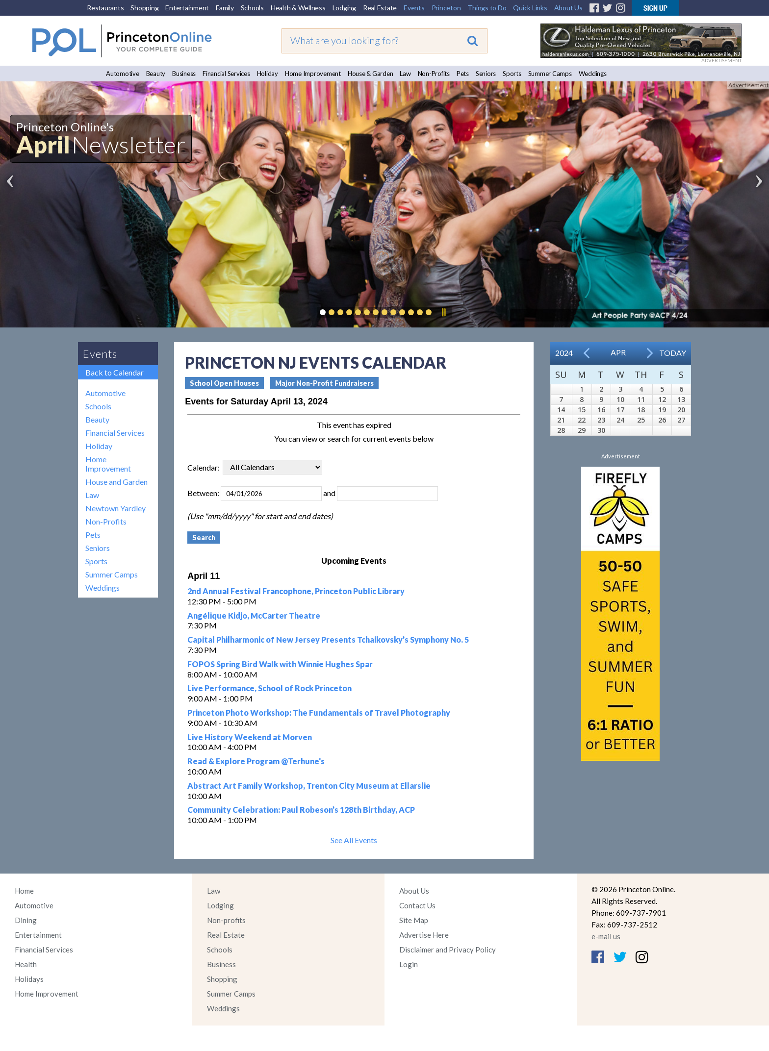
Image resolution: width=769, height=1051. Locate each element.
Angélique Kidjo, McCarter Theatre (253, 615)
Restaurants (105, 7)
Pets (463, 73)
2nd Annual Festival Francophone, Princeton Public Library (296, 591)
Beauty (156, 73)
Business (184, 73)
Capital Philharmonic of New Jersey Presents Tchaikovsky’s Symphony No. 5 (328, 639)
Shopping (144, 7)
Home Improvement (313, 73)
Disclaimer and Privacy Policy (447, 949)
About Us (568, 7)
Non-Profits (434, 73)
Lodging (344, 7)
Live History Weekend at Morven (249, 737)
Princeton (446, 7)
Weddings (593, 73)
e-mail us (605, 936)
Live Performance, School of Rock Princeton (269, 688)
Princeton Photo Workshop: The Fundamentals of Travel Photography (318, 712)
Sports (512, 73)
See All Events (354, 840)
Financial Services (226, 73)
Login (408, 964)
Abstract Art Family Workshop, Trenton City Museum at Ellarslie (309, 785)
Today (672, 352)
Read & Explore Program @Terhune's (256, 761)
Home (24, 890)
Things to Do (486, 7)
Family (225, 7)
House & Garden (370, 73)
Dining (26, 920)
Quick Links (530, 7)
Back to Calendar (114, 372)
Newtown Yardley (115, 508)
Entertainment (187, 7)
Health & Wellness (298, 7)
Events (414, 7)
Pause (443, 312)
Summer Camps (550, 73)
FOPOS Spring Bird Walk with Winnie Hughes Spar (280, 664)
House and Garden (116, 481)
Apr (618, 352)
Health (26, 964)
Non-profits (226, 920)
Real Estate (380, 7)
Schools (252, 7)
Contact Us (417, 905)
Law (405, 73)
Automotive (122, 73)
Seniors (486, 73)
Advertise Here (424, 934)
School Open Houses (224, 383)
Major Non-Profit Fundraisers (324, 383)
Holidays (29, 979)
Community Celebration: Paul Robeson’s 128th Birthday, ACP (301, 809)
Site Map (413, 920)
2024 (564, 352)
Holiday (267, 73)
